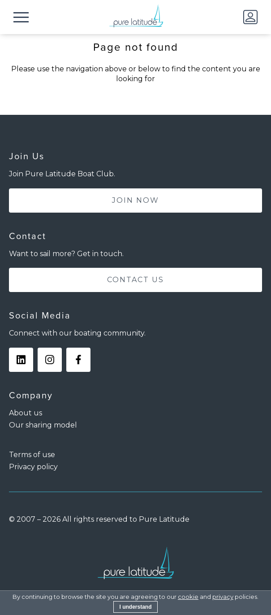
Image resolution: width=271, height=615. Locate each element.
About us (25, 413)
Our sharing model (43, 425)
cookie (188, 596)
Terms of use (32, 454)
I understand (135, 607)
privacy (222, 596)
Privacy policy (33, 466)
